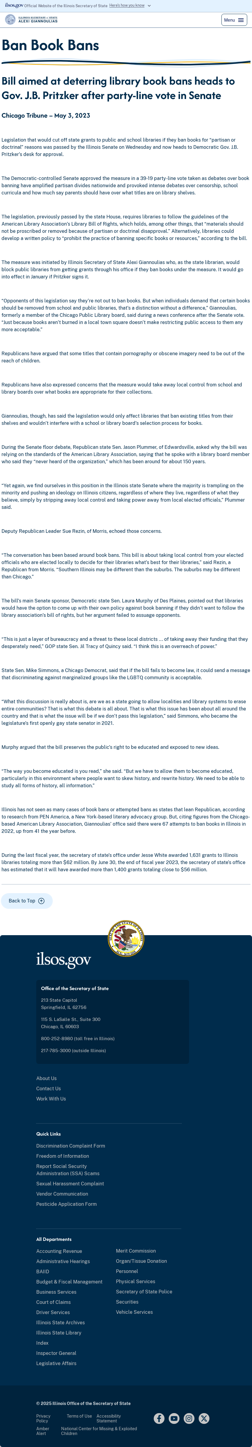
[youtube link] (174, 1418)
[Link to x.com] (204, 1418)
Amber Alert (42, 1431)
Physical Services (135, 1281)
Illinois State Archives (60, 1322)
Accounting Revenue (59, 1251)
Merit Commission (136, 1251)
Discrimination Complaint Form (70, 1146)
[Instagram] (189, 1418)
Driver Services (53, 1312)
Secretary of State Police (144, 1292)
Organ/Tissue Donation (141, 1261)
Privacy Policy (43, 1418)
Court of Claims (53, 1302)
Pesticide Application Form (66, 1204)
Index (42, 1343)
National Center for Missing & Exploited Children (99, 1431)
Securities (127, 1302)
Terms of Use (79, 1416)
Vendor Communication (62, 1194)
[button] (26, 901)
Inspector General (56, 1353)
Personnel (127, 1271)
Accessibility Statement (108, 1418)
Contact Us (48, 1088)
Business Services (56, 1292)
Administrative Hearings (63, 1261)
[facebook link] (159, 1418)
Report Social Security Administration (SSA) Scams (67, 1169)
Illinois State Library (59, 1333)
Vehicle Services (134, 1312)
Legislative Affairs (56, 1363)
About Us (46, 1078)
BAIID (42, 1271)
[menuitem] (112, 1078)
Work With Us (51, 1099)
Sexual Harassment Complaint (70, 1184)
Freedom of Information (62, 1156)
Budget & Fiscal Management (69, 1282)
